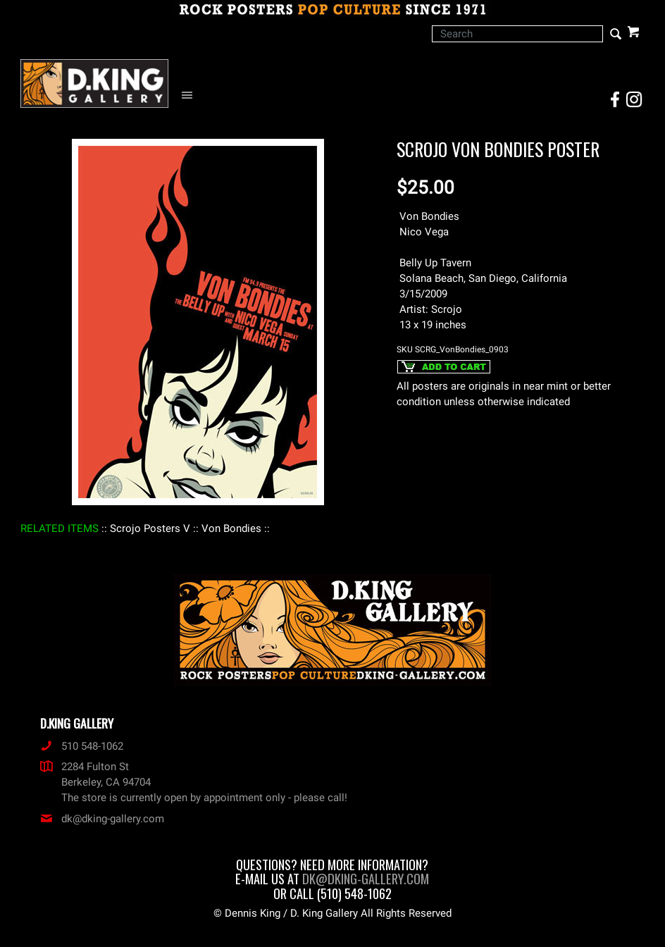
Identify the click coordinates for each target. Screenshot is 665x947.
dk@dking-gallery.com (102, 818)
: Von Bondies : (231, 528)
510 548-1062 (81, 746)
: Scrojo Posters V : (150, 528)
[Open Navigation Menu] (190, 95)
